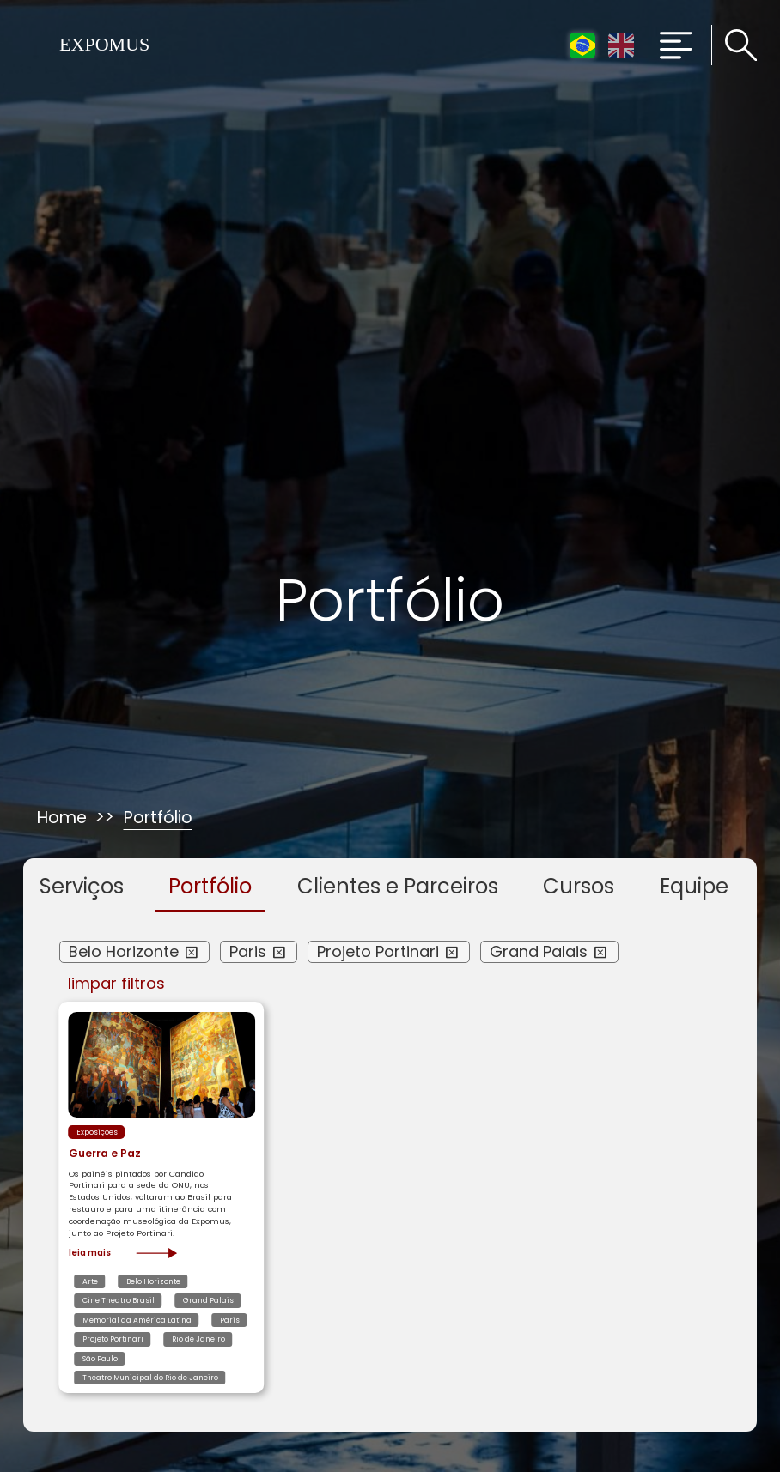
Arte (90, 1281)
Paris (247, 951)
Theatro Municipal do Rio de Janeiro (150, 1377)
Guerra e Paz (105, 1153)
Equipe (694, 886)
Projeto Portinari (378, 951)
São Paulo (100, 1359)
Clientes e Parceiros (397, 886)
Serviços (82, 886)
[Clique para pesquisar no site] (734, 45)
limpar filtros (116, 983)
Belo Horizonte (124, 951)
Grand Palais (539, 951)
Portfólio (210, 886)
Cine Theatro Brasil (118, 1300)
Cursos (578, 886)
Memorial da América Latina (137, 1320)
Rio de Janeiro (198, 1339)
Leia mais (123, 1253)
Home (62, 818)
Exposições (97, 1132)
